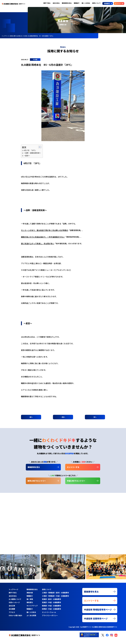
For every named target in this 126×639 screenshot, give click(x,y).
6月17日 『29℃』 (30, 150)
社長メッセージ (14, 602)
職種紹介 (76, 3)
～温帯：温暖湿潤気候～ (32, 153)
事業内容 (30, 592)
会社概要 (12, 609)
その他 (35, 59)
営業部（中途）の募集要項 (51, 602)
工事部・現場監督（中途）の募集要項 (55, 596)
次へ (95, 417)
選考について (96, 3)
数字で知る (46, 3)
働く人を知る (86, 3)
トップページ (13, 589)
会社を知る (56, 3)
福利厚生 (30, 602)
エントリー (118, 3)
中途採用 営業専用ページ (96, 618)
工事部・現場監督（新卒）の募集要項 (55, 592)
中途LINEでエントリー (76, 481)
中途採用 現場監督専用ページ (98, 609)
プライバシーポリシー (50, 615)
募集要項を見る (34, 467)
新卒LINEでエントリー (37, 481)
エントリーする (73, 467)
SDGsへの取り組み (15, 615)
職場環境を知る (67, 3)
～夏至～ (27, 155)
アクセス (12, 612)
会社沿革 (12, 606)
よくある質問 (31, 615)
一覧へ (63, 417)
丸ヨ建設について (15, 599)
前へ (31, 417)
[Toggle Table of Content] (39, 147)
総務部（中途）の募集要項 (51, 609)
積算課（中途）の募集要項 (51, 606)
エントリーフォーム (49, 612)
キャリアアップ (32, 606)
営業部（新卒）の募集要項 (51, 599)
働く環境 (30, 599)
